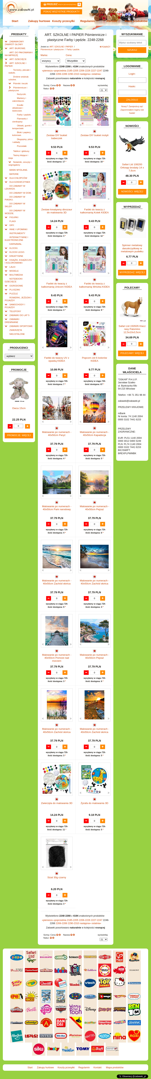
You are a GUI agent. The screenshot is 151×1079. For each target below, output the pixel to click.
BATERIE (14, 174)
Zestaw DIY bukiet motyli (94, 135)
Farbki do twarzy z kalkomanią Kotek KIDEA (94, 211)
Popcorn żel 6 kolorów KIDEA (94, 359)
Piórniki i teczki (20, 83)
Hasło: (132, 86)
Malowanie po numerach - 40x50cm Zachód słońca (56, 582)
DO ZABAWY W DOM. (20, 193)
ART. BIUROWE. (17, 48)
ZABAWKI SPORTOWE (21, 326)
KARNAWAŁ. (15, 244)
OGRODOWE (16, 285)
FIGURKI (13, 217)
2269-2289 (62, 74)
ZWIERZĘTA (15, 330)
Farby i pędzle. (24, 114)
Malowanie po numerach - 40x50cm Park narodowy (56, 508)
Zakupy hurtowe (39, 21)
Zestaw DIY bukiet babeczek (57, 137)
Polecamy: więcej (132, 353)
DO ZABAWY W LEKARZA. (15, 187)
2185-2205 (73, 70)
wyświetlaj (103, 85)
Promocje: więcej (19, 435)
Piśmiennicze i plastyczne (52, 49)
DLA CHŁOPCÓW (18, 178)
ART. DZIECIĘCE (18, 59)
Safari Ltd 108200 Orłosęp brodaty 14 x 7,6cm (132, 167)
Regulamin (87, 21)
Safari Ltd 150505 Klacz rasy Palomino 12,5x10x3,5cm (132, 329)
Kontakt (111, 21)
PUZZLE (13, 293)
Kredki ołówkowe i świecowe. (17, 108)
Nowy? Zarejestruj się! (132, 106)
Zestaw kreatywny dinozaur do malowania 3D (56, 211)
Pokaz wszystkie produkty (61, 11)
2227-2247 (97, 70)
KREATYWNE (16, 256)
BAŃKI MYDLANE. (18, 170)
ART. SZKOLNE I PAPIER (61, 46)
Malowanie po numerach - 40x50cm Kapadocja (94, 433)
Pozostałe (22, 146)
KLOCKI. (13, 248)
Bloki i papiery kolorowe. (21, 133)
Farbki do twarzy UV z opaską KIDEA (56, 359)
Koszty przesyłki (63, 21)
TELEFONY (15, 311)
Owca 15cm (19, 408)
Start (15, 21)
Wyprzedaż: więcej (132, 272)
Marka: (44, 55)
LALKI (12, 267)
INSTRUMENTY (17, 233)
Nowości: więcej (132, 191)
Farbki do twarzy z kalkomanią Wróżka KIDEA (94, 285)
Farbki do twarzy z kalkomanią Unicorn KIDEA (56, 285)
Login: (132, 73)
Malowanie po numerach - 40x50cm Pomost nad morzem (56, 657)
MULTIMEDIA (16, 275)
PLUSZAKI (14, 289)
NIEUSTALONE (17, 334)
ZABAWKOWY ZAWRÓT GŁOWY (14, 42)
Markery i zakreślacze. (19, 99)
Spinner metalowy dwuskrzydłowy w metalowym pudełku (132, 248)
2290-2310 (74, 74)
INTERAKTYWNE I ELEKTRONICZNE (16, 238)
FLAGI (12, 221)
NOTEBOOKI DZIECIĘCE (14, 280)
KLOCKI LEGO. (17, 252)
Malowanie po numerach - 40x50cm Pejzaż (94, 508)
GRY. (11, 225)
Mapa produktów (136, 21)
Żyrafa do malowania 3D (94, 803)
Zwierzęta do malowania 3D (56, 803)
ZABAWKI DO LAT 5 (19, 315)
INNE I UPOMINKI (18, 229)
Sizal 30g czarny (56, 877)
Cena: (69, 55)
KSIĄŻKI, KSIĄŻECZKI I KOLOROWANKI (18, 261)
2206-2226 (85, 70)
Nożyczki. (21, 94)
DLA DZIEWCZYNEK (19, 182)
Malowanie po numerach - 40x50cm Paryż (56, 433)
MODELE (14, 271)
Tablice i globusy (21, 151)
